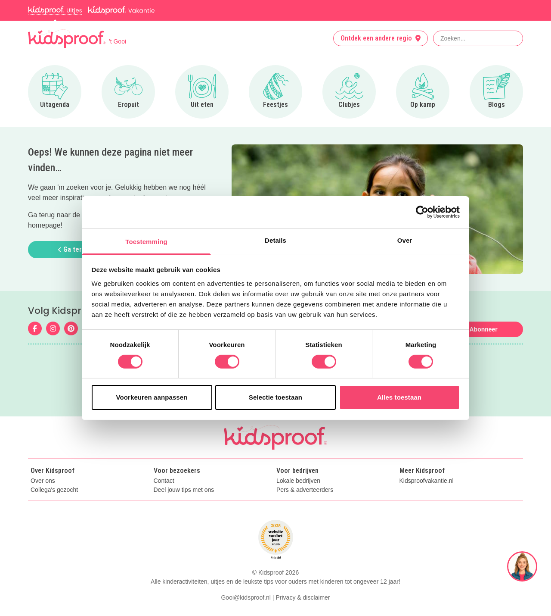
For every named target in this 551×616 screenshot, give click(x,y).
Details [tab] (275, 240)
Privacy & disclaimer (303, 597)
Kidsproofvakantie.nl (426, 481)
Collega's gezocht (54, 490)
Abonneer (483, 329)
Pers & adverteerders (304, 490)
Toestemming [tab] (146, 241)
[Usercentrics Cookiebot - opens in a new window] (422, 212)
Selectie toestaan (275, 397)
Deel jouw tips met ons (184, 490)
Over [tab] (404, 240)
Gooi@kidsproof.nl (245, 597)
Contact (164, 481)
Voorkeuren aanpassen (152, 397)
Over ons (43, 481)
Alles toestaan (399, 397)
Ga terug (73, 249)
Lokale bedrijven (298, 481)
